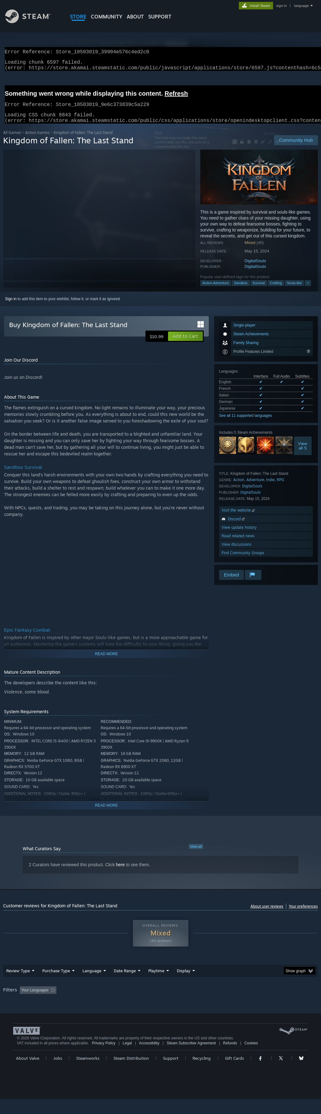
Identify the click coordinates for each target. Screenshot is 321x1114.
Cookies (251, 1058)
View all (196, 854)
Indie (270, 487)
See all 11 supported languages (245, 423)
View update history (239, 535)
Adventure (255, 487)
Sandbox (240, 290)
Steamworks (87, 1073)
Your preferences (303, 913)
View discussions (236, 551)
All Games (12, 140)
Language (91, 978)
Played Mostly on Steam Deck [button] (191, 997)
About (135, 16)
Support (170, 1073)
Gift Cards (234, 1073)
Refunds (230, 1058)
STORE (78, 16)
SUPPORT (159, 16)
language (301, 5)
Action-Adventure (216, 290)
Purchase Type (56, 978)
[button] (185, 344)
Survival (259, 290)
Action (238, 487)
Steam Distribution (131, 1073)
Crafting (276, 290)
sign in (281, 5)
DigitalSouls (255, 268)
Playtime (156, 978)
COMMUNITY (106, 16)
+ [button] (308, 290)
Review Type (18, 978)
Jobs (57, 1073)
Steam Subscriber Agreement (191, 1058)
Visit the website (239, 517)
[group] (160, 1002)
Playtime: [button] (146, 997)
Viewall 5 (302, 453)
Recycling (201, 1073)
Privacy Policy (103, 1058)
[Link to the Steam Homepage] (32, 21)
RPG (280, 487)
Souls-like (294, 290)
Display (183, 978)
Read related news (238, 543)
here (120, 872)
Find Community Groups (243, 560)
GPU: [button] (297, 997)
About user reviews (266, 913)
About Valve (27, 1073)
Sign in (11, 306)
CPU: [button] (276, 997)
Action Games (37, 140)
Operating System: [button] (244, 997)
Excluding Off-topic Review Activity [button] (98, 997)
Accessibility (149, 1058)
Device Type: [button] (15, 1006)
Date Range (125, 978)
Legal (127, 1058)
